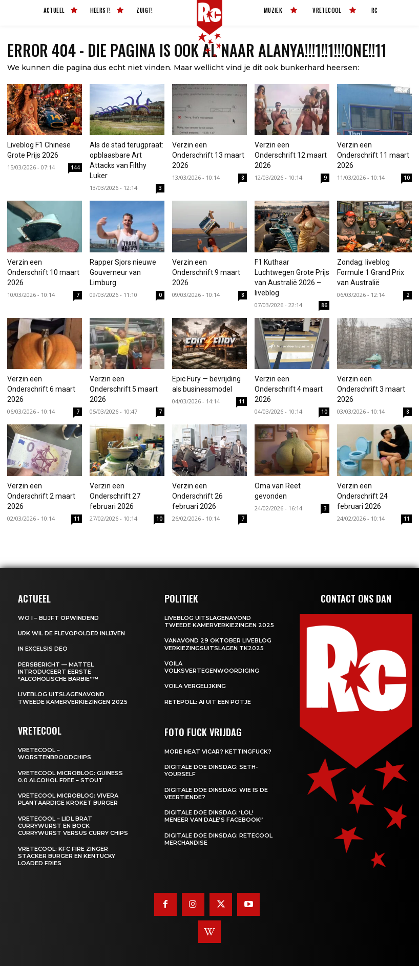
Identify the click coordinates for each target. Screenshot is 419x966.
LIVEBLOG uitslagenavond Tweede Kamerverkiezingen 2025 (73, 698)
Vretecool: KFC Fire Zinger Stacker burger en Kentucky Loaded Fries (66, 856)
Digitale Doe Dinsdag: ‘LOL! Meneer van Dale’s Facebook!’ (213, 816)
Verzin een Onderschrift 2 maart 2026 (41, 496)
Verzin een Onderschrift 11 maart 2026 (373, 155)
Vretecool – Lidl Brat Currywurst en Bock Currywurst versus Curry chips (73, 826)
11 (242, 401)
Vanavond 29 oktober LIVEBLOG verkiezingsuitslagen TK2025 (217, 644)
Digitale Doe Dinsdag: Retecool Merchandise (218, 839)
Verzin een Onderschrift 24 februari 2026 (362, 496)
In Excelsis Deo (43, 648)
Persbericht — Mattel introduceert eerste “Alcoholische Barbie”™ (58, 672)
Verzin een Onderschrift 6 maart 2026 (41, 389)
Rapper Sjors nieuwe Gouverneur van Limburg (123, 272)
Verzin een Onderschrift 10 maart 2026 (43, 272)
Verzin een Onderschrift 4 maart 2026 (289, 389)
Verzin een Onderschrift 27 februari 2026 (115, 496)
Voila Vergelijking (195, 686)
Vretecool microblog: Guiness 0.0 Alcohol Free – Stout (70, 776)
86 (324, 305)
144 (75, 167)
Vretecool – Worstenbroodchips (54, 753)
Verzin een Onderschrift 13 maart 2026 (208, 155)
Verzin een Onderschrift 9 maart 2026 (206, 272)
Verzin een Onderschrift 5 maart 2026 (124, 389)
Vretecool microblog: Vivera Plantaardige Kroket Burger (68, 799)
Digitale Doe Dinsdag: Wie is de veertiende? (216, 793)
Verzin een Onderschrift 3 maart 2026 (371, 389)
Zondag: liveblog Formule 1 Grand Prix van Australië (370, 272)
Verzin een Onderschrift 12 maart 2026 (291, 155)
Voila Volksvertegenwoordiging (211, 667)
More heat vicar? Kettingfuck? (217, 751)
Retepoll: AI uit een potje (207, 701)
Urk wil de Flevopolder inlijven (71, 633)
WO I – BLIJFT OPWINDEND (58, 617)
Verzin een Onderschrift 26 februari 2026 (197, 496)
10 (407, 177)
